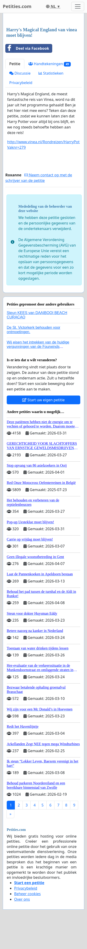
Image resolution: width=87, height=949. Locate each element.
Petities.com (17, 6)
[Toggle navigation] (77, 6)
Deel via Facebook (27, 48)
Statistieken (51, 73)
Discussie (20, 73)
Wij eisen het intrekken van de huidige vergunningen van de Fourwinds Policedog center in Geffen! (38, 346)
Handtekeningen (49, 64)
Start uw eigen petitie (43, 399)
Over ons (22, 899)
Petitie (14, 63)
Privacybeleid (20, 82)
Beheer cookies (27, 893)
